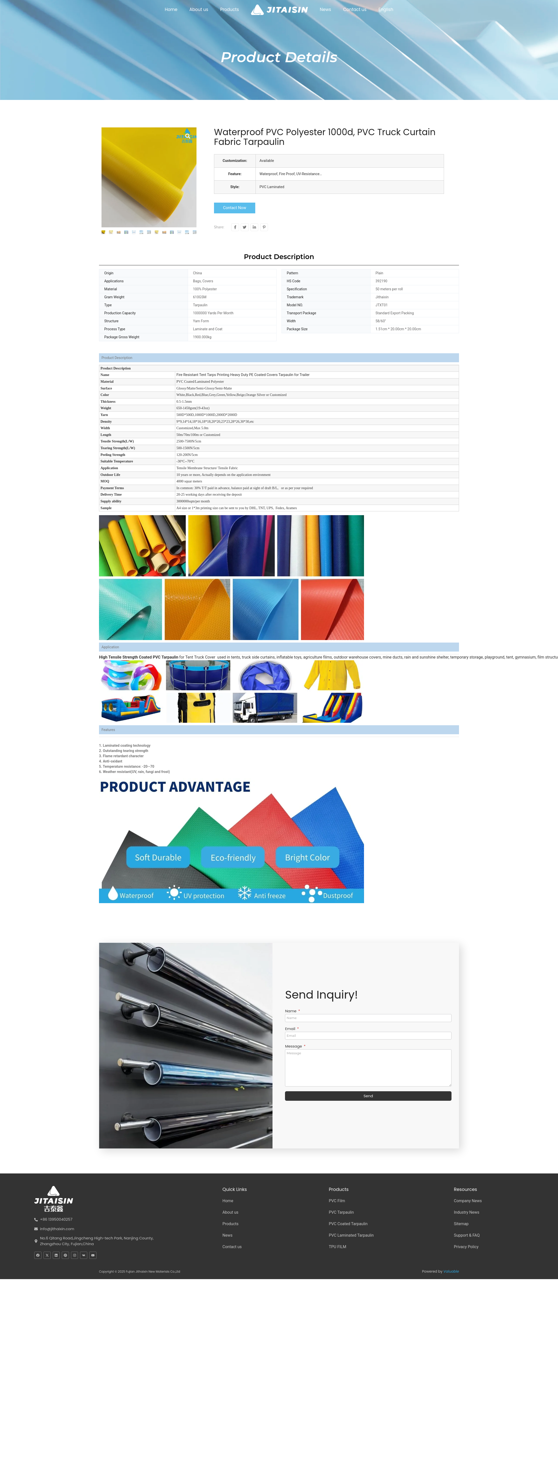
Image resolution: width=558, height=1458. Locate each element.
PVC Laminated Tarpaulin (351, 1235)
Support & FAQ (467, 1235)
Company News (468, 1200)
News (325, 9)
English (385, 9)
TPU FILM (337, 1246)
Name (291, 1011)
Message (294, 1046)
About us (199, 9)
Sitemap (461, 1223)
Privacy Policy (466, 1246)
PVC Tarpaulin (341, 1212)
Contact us (354, 9)
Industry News (466, 1212)
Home (171, 9)
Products (229, 9)
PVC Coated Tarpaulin (348, 1223)
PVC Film (337, 1200)
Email (290, 1029)
